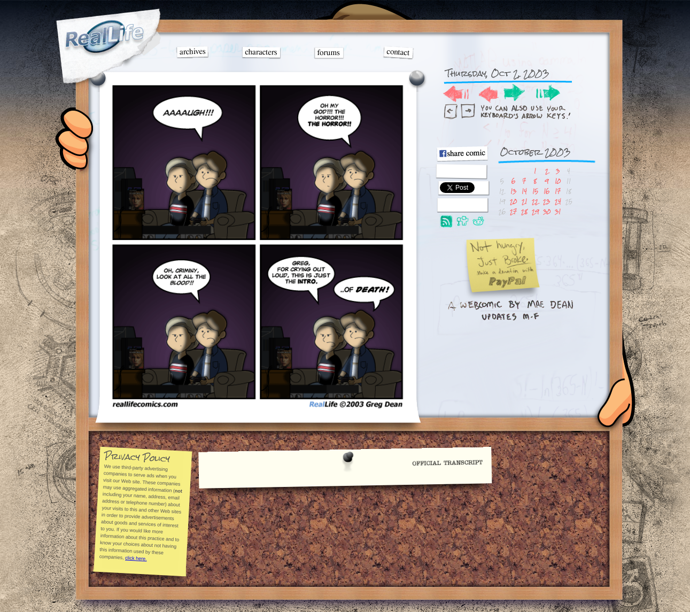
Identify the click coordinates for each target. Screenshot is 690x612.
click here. (136, 558)
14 (524, 191)
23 (546, 201)
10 (558, 181)
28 (524, 211)
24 (558, 201)
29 (535, 211)
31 (558, 211)
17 (558, 191)
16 (546, 191)
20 (513, 201)
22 (535, 201)
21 (524, 201)
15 (535, 191)
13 (513, 191)
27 (513, 211)
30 (547, 211)
